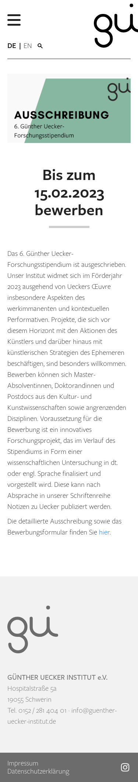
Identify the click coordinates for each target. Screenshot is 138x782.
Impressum (22, 763)
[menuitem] (15, 45)
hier (104, 532)
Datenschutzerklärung (38, 771)
